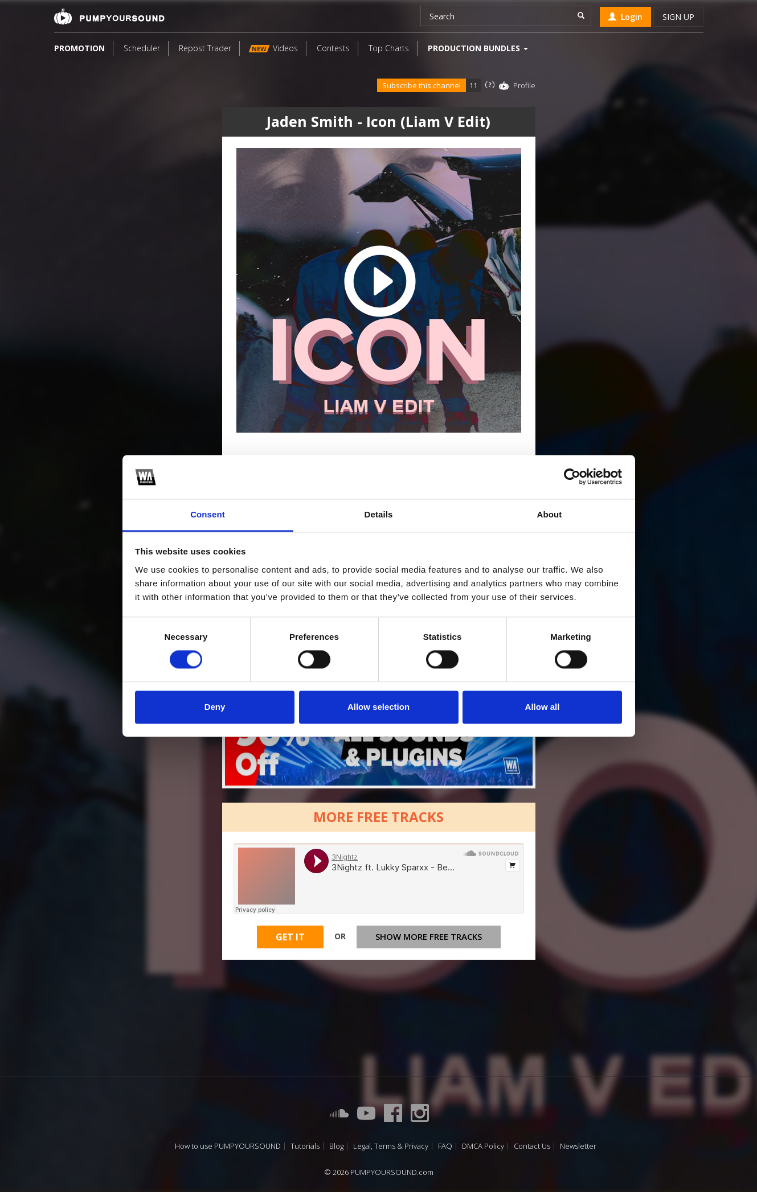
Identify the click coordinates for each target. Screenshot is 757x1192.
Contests (333, 48)
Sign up (678, 16)
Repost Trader (205, 48)
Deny (215, 707)
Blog (336, 1146)
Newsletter (578, 1146)
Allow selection (378, 707)
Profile (524, 85)
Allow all (542, 707)
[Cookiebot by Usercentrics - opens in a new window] (572, 477)
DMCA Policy (483, 1146)
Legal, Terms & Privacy (390, 1146)
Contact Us (532, 1146)
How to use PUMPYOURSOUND (228, 1146)
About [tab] (549, 514)
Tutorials (305, 1146)
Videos (272, 48)
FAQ (445, 1146)
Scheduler (142, 48)
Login (625, 16)
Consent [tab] (207, 514)
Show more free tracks (428, 936)
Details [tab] (379, 514)
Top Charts (389, 48)
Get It (290, 937)
